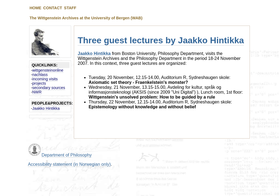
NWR (36, 92)
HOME (35, 8)
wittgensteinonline (47, 70)
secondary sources (48, 87)
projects (39, 83)
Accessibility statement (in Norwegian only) (69, 164)
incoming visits (45, 79)
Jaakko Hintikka (46, 108)
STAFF (70, 8)
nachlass (40, 74)
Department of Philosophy (66, 155)
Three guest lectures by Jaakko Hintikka (161, 40)
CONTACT (52, 8)
